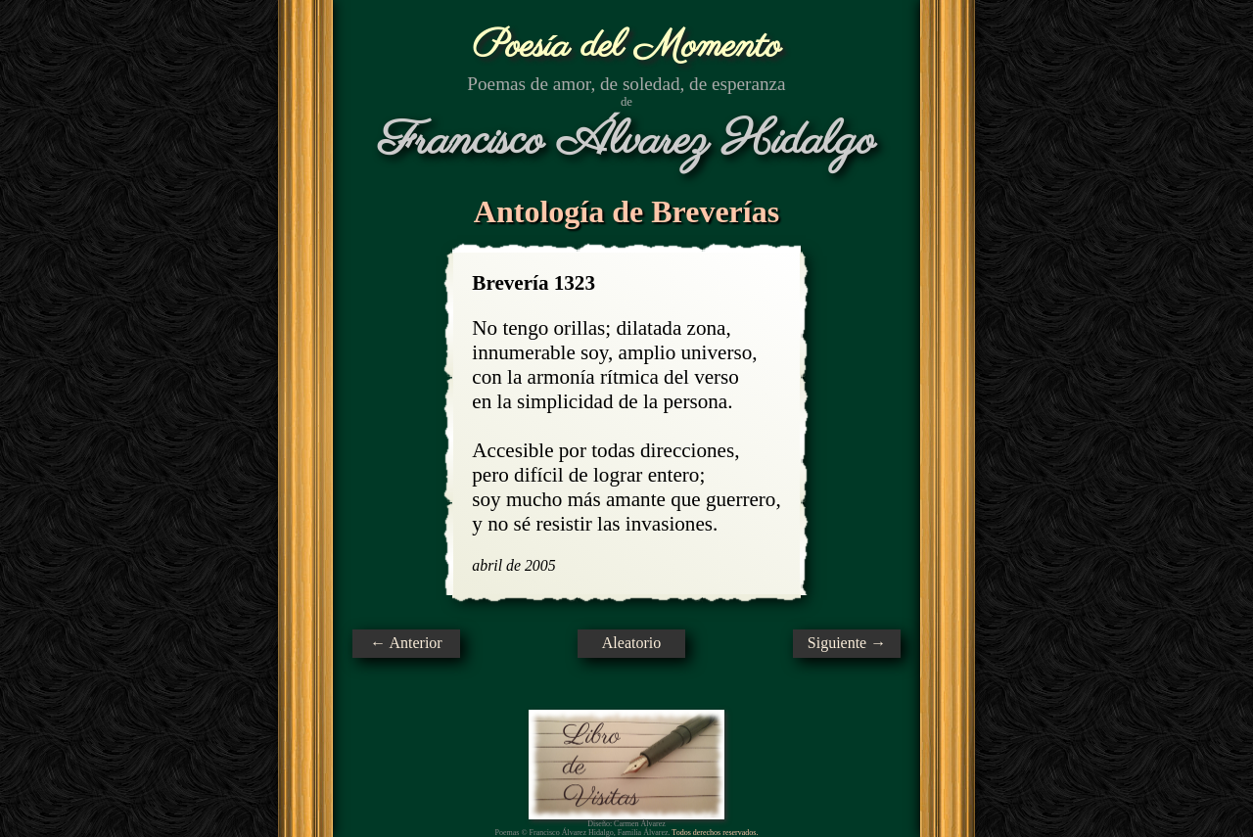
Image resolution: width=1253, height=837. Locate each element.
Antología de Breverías (626, 211)
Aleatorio (631, 642)
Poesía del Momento (627, 46)
